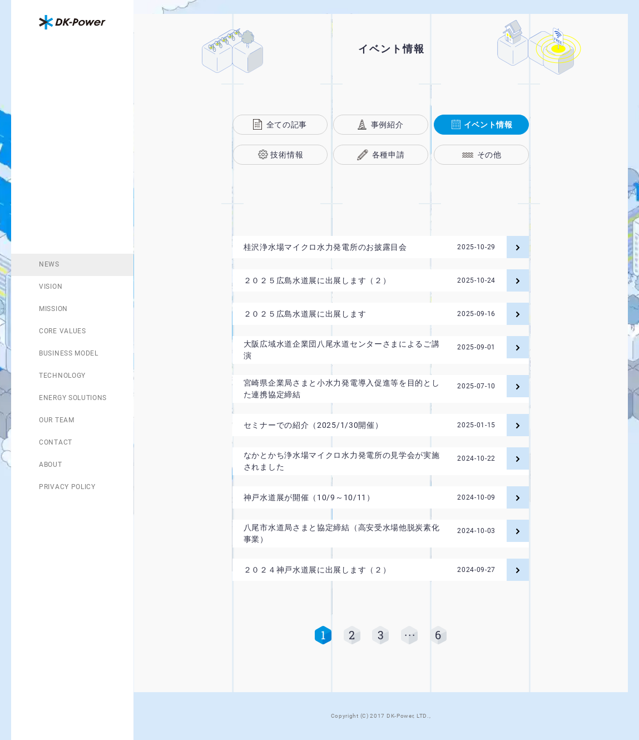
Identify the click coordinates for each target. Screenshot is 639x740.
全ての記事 (287, 124)
